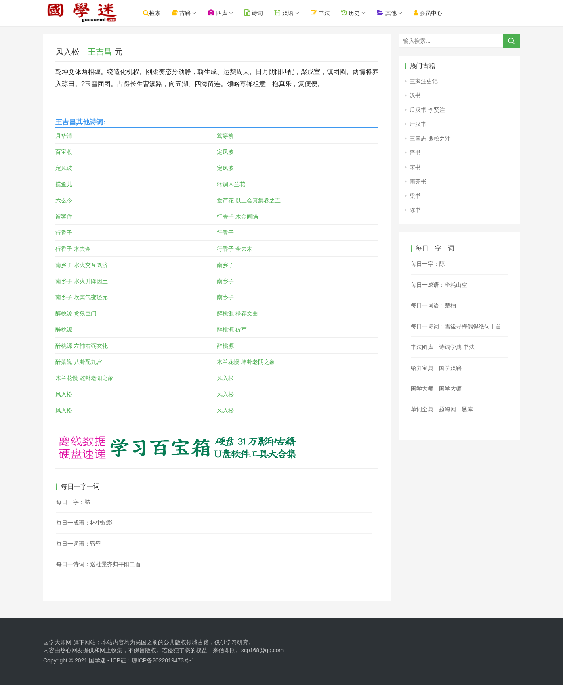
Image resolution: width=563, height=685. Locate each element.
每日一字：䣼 (428, 264)
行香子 (63, 232)
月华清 (63, 135)
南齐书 (418, 181)
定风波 (225, 152)
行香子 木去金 (73, 249)
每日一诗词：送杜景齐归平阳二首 (98, 564)
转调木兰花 (231, 184)
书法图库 (422, 347)
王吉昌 (100, 51)
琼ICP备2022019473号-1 (163, 660)
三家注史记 (424, 81)
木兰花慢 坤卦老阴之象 (246, 362)
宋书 (415, 167)
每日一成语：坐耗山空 (439, 285)
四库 (221, 12)
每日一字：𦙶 (73, 502)
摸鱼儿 (63, 184)
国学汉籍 (450, 368)
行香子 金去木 (234, 249)
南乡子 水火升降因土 (81, 281)
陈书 (415, 210)
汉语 (287, 12)
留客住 (63, 216)
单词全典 (422, 409)
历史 (353, 12)
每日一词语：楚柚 (433, 305)
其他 (389, 12)
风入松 (225, 378)
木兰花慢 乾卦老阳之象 (84, 378)
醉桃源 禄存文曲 (237, 313)
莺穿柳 (225, 135)
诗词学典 (450, 347)
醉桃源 (63, 329)
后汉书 (418, 124)
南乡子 (225, 265)
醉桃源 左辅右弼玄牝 (81, 345)
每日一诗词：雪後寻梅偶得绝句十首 (456, 326)
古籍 (184, 12)
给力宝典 (422, 368)
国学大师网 (57, 642)
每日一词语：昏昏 (78, 543)
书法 (323, 12)
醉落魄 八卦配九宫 (78, 362)
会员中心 (430, 12)
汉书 (415, 95)
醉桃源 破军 (232, 329)
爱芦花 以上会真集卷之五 (249, 200)
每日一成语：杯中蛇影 (84, 522)
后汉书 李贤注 (427, 110)
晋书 (415, 152)
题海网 (447, 409)
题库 (467, 409)
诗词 (257, 12)
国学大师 (422, 388)
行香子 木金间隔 (237, 216)
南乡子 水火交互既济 (81, 265)
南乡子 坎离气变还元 (81, 297)
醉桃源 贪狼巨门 (76, 313)
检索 (155, 12)
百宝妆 (63, 152)
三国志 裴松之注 (430, 138)
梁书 (415, 196)
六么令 (63, 200)
